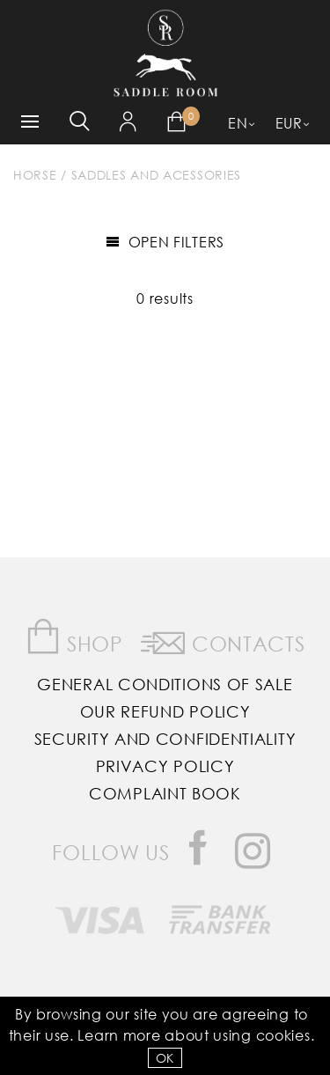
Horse (35, 174)
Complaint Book (165, 793)
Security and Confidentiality (165, 738)
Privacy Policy (165, 766)
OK (165, 1057)
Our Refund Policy (165, 711)
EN (237, 123)
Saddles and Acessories (156, 174)
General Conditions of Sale (164, 684)
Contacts (222, 640)
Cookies (283, 1035)
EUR (289, 123)
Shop (74, 637)
